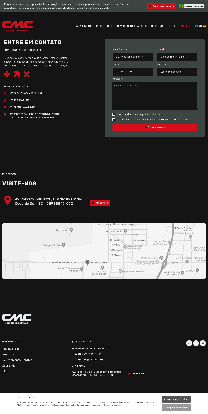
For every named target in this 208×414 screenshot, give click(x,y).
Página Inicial (83, 26)
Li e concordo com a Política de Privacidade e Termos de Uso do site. (149, 119)
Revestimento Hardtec (132, 26)
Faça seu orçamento (163, 6)
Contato (185, 26)
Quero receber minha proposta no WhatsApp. (137, 114)
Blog (172, 26)
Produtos (102, 26)
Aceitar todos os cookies (176, 399)
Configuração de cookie (176, 407)
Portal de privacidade (112, 405)
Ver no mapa (102, 203)
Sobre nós (157, 26)
